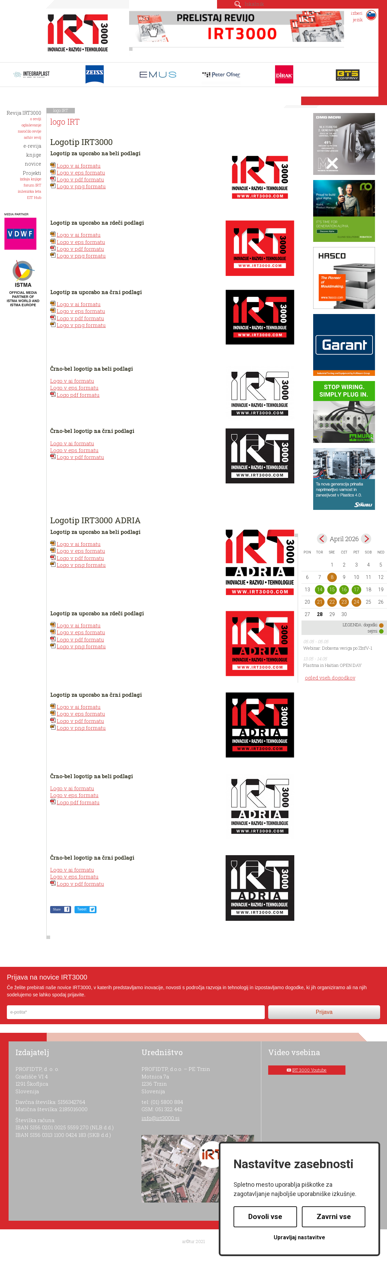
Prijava (324, 1012)
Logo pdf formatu (78, 394)
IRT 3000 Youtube (309, 1070)
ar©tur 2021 (193, 1241)
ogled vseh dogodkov (330, 677)
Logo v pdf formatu (80, 179)
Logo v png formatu (81, 186)
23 (344, 602)
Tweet (82, 909)
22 (332, 602)
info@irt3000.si (160, 1118)
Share (57, 909)
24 (356, 602)
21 (319, 602)
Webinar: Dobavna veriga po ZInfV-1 (337, 648)
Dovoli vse (265, 1216)
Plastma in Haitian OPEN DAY (332, 665)
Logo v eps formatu (81, 172)
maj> (366, 539)
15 (332, 589)
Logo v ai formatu (79, 165)
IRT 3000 (75, 33)
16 (344, 589)
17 (356, 589)
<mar (322, 539)
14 (319, 589)
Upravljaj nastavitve (299, 1237)
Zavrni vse (334, 1216)
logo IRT (60, 110)
